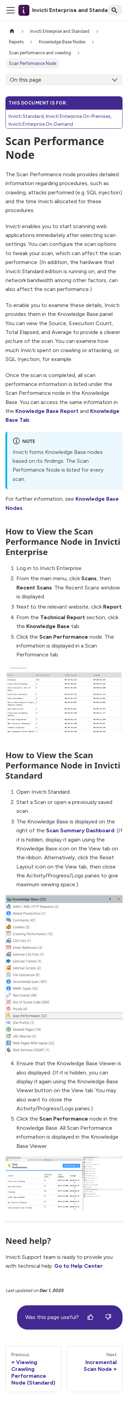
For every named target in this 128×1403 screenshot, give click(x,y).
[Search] (115, 10)
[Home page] (11, 31)
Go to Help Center (78, 1266)
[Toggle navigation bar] (10, 10)
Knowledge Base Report (47, 411)
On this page (25, 80)
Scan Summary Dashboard (80, 830)
